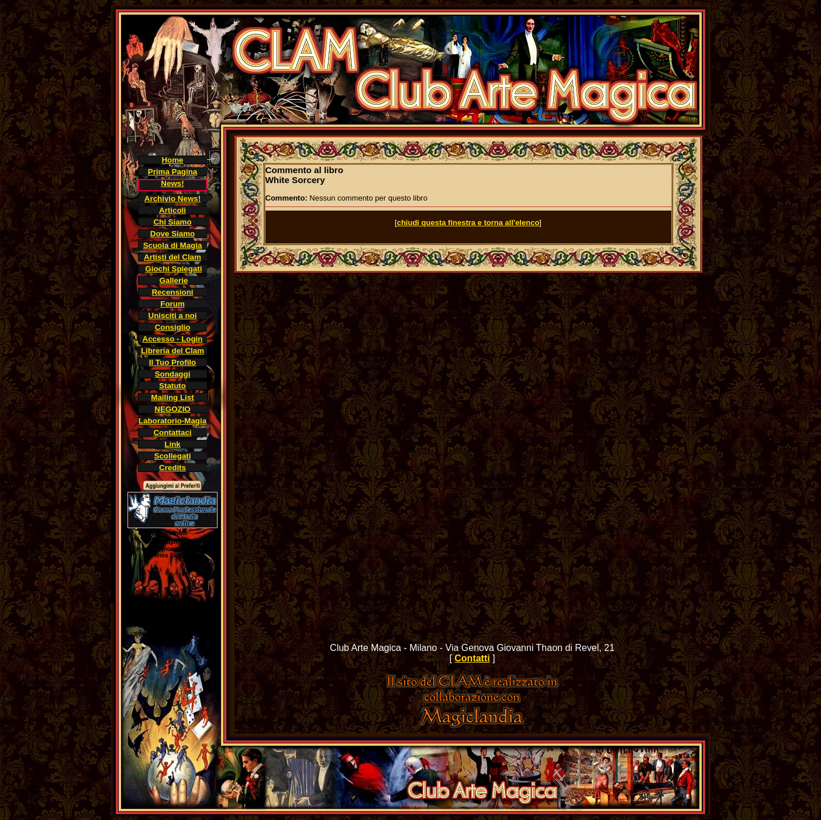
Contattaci (172, 432)
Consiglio (173, 327)
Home (172, 160)
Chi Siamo (172, 222)
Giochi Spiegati (173, 268)
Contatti (471, 658)
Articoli (172, 210)
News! (172, 183)
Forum (172, 303)
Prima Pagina (172, 171)
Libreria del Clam (172, 350)
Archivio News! (172, 198)
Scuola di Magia (172, 245)
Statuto (172, 385)
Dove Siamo (172, 233)
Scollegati (172, 456)
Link (172, 444)
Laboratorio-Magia (172, 420)
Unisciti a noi (173, 315)
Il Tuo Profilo (172, 362)
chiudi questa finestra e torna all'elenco (468, 222)
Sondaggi (173, 374)
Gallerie (173, 280)
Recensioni (172, 292)
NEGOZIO (172, 409)
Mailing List (172, 397)
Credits (172, 467)
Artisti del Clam (172, 257)
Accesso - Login (173, 339)
